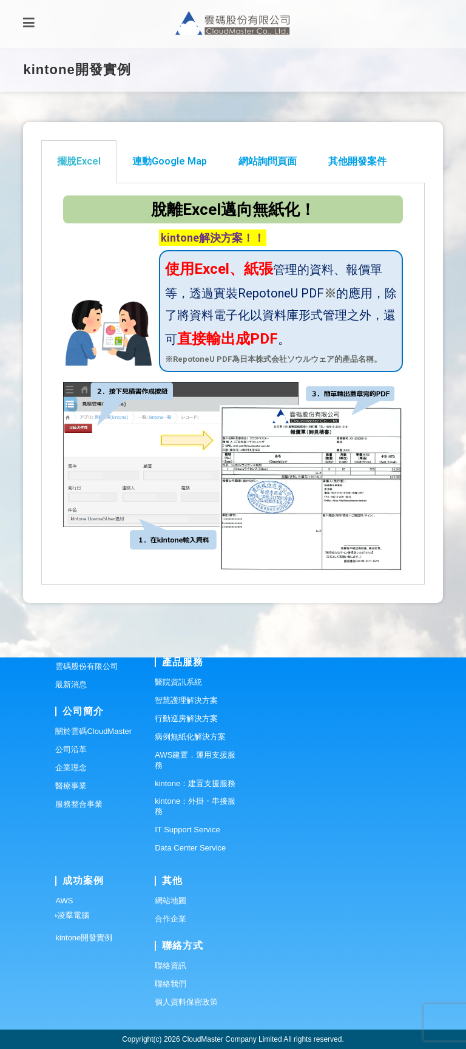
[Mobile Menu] (29, 24)
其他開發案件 (357, 161)
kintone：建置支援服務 (195, 783)
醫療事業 (71, 785)
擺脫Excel (79, 161)
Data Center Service (190, 847)
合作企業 (170, 918)
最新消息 (71, 684)
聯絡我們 (170, 983)
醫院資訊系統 (178, 682)
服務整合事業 (79, 804)
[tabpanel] (232, 384)
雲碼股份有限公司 (86, 666)
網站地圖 (170, 900)
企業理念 (71, 767)
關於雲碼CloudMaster (93, 731)
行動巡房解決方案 (186, 718)
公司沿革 (71, 749)
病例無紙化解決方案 (190, 736)
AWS (64, 900)
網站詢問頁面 (267, 161)
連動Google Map (169, 161)
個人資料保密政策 (186, 1002)
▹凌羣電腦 (72, 915)
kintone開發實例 (83, 937)
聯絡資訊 (170, 965)
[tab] (78, 161)
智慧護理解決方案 (186, 700)
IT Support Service (187, 829)
